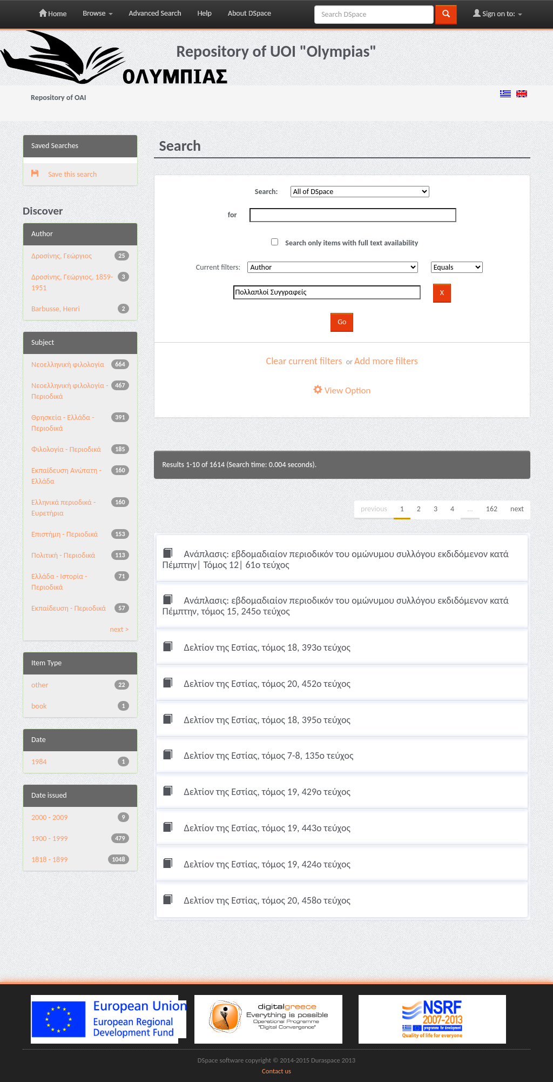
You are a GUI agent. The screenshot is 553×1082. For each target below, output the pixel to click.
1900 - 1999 (49, 838)
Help (205, 13)
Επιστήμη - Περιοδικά (64, 534)
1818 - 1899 (49, 859)
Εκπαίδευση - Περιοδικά (68, 608)
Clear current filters (304, 361)
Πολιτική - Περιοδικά (63, 555)
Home (52, 13)
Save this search (64, 174)
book (39, 706)
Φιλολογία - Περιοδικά (66, 449)
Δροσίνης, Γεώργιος (61, 256)
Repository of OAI (58, 97)
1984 (38, 761)
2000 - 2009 (49, 817)
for (232, 214)
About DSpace (249, 13)
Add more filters (386, 361)
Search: (266, 191)
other (39, 685)
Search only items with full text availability (344, 243)
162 (491, 508)
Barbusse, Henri (55, 308)
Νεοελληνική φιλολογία (67, 364)
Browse (97, 13)
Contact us (276, 1071)
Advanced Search (155, 13)
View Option (341, 390)
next (517, 508)
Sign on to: (497, 13)
